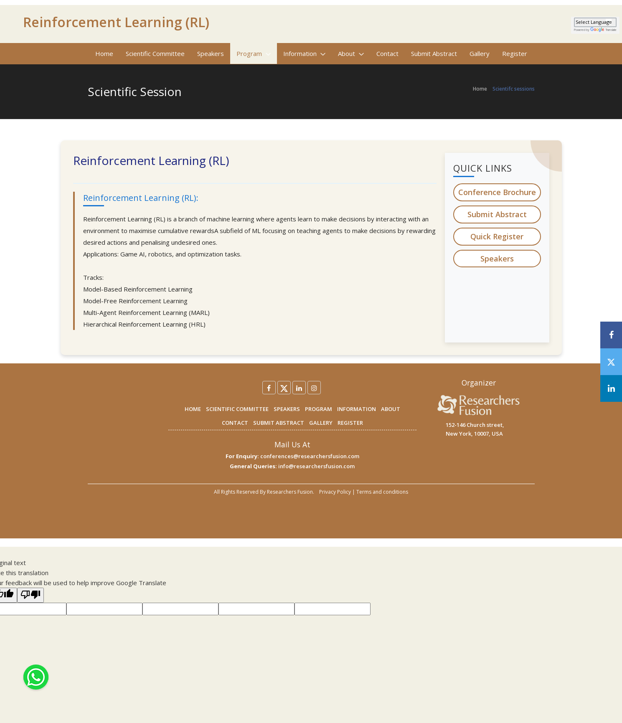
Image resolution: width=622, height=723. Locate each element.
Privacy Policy (335, 491)
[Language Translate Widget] (595, 22)
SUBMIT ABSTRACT (278, 422)
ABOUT (390, 409)
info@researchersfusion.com (316, 466)
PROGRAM (318, 409)
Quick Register (496, 236)
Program (253, 53)
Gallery (480, 53)
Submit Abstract (434, 53)
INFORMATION (356, 409)
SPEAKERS (287, 409)
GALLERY (321, 422)
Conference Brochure (497, 192)
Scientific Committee (155, 53)
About (351, 53)
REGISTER (350, 422)
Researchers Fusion (290, 491)
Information (304, 53)
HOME (193, 409)
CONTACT (235, 422)
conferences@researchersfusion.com (309, 456)
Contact (387, 53)
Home (104, 53)
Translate (603, 30)
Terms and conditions (382, 491)
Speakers (210, 53)
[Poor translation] (30, 595)
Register (514, 53)
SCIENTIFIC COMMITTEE (237, 409)
